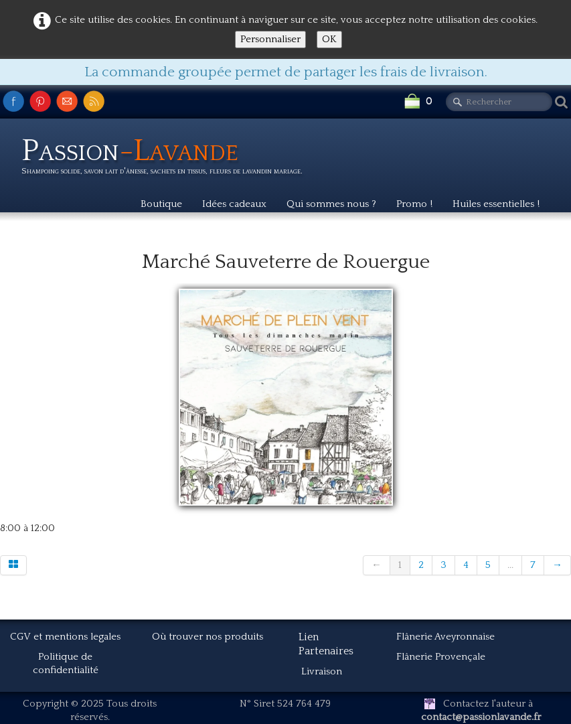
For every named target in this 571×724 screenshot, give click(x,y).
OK (329, 39)
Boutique (161, 204)
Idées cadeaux (234, 204)
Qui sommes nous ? (331, 204)
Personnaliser (270, 39)
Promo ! (414, 204)
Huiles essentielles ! (496, 204)
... (510, 565)
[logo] (167, 158)
